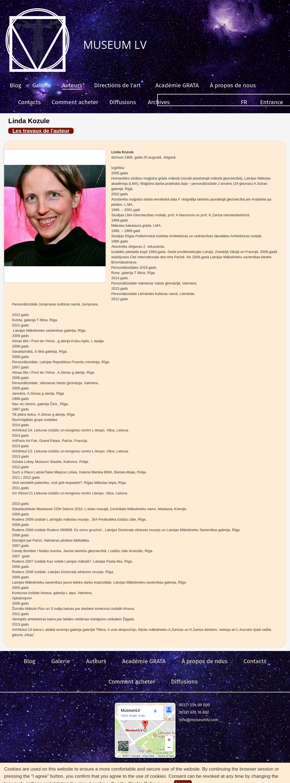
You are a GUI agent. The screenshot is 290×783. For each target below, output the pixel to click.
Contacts (29, 102)
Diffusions (122, 102)
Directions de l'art (117, 85)
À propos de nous (233, 85)
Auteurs (72, 85)
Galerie (41, 85)
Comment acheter (75, 102)
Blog (15, 85)
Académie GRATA (177, 85)
